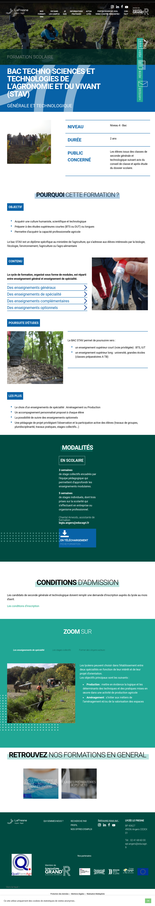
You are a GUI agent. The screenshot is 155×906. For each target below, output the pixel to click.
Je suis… (65, 14)
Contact (126, 12)
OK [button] (148, 901)
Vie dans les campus (54, 12)
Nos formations (42, 14)
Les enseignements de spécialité (38, 649)
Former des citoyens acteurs (34, 656)
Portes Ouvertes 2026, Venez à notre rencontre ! (108, 12)
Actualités (89, 12)
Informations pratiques (76, 12)
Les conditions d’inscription (23, 606)
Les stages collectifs (87, 649)
